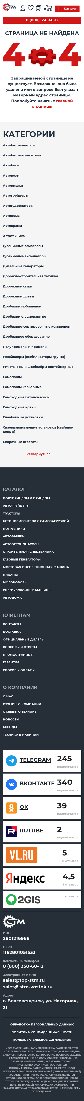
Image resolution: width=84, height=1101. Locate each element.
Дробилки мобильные (22, 306)
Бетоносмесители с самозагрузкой (36, 521)
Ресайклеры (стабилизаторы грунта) (34, 357)
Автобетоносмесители (22, 155)
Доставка (12, 631)
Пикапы (10, 574)
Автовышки (13, 185)
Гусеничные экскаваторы (24, 256)
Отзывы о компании (22, 704)
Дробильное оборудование (26, 337)
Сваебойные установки (23, 417)
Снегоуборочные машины (27, 590)
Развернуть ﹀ (38, 454)
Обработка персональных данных (42, 1024)
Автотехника (14, 236)
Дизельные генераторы (23, 266)
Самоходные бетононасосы (26, 397)
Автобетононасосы (19, 145)
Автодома (11, 216)
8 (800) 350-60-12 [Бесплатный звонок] (42, 20)
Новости (11, 719)
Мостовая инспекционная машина (36, 567)
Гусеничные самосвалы (23, 246)
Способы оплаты (18, 670)
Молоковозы (15, 582)
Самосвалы (12, 377)
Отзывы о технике (20, 711)
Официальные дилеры (23, 639)
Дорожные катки (17, 286)
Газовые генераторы (22, 559)
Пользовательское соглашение (42, 1039)
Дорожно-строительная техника (30, 276)
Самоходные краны (19, 407)
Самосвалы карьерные (22, 387)
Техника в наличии (21, 734)
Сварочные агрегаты (20, 442)
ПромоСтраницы (18, 654)
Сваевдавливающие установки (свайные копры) (38, 429)
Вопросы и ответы (20, 647)
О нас (8, 696)
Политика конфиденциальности (42, 1032)
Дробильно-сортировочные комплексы (37, 327)
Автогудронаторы (18, 206)
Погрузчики (14, 529)
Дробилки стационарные (24, 317)
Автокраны (12, 226)
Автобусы (11, 165)
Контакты (12, 624)
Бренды (10, 727)
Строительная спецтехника (28, 551)
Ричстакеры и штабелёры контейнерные (38, 367)
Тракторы (11, 513)
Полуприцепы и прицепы (25, 347)
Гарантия (11, 662)
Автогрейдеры (15, 195)
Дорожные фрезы (18, 296)
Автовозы (11, 176)
